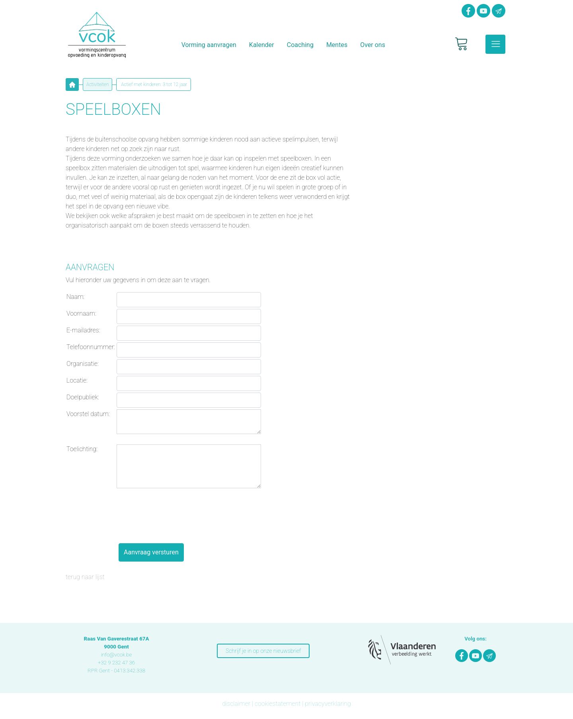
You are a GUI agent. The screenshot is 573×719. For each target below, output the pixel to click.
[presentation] (177, 514)
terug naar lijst (85, 577)
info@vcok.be (116, 655)
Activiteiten (97, 84)
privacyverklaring (328, 703)
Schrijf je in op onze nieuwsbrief (263, 651)
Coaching (300, 45)
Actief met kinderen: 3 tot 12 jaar (153, 84)
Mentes (336, 45)
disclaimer (236, 703)
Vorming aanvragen (208, 45)
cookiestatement (277, 703)
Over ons (372, 45)
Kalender (261, 45)
